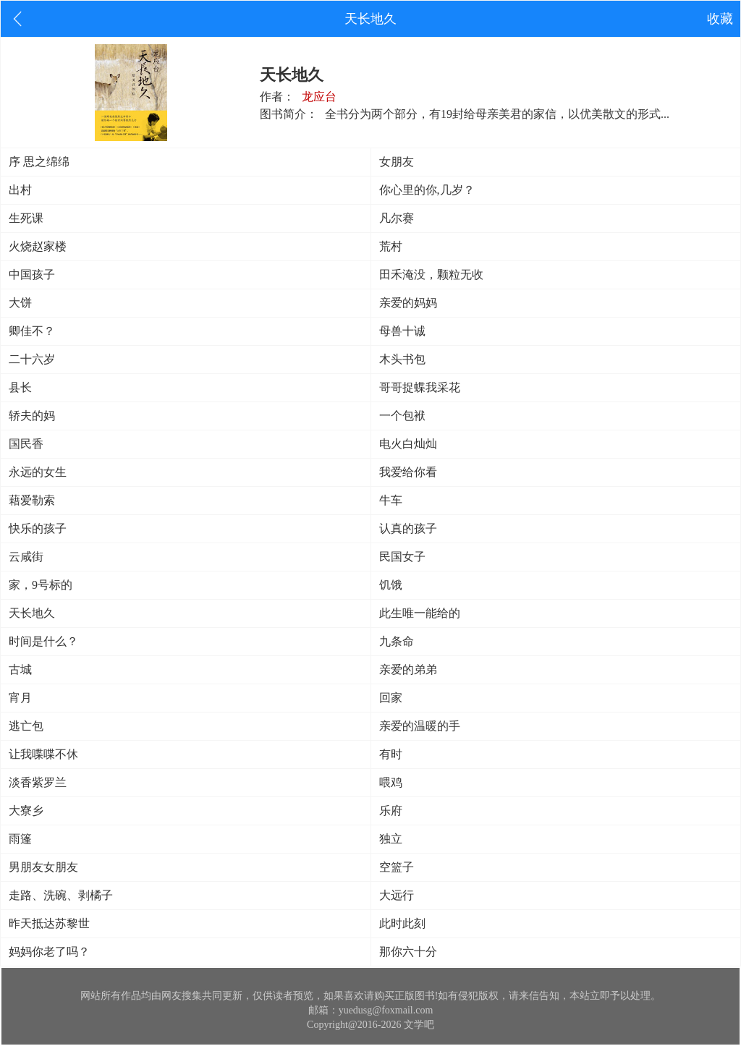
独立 (390, 839)
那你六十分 (408, 951)
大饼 (20, 303)
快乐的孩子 (38, 528)
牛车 (390, 500)
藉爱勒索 (32, 500)
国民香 (26, 444)
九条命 (396, 641)
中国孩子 (32, 274)
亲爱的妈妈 (408, 303)
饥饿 (390, 585)
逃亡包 (26, 726)
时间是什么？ (43, 641)
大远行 (396, 895)
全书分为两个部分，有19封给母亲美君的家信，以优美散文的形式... (497, 114)
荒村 (390, 246)
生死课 (26, 218)
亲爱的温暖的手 (419, 726)
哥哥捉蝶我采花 (419, 387)
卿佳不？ (32, 331)
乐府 (390, 810)
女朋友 (396, 162)
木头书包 (402, 359)
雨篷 (20, 839)
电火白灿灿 (408, 444)
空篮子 (396, 867)
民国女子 (402, 556)
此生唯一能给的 (419, 613)
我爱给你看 (408, 472)
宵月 (20, 698)
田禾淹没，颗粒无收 (431, 274)
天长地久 (32, 613)
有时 (390, 754)
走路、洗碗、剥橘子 (61, 895)
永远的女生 (38, 472)
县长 (20, 387)
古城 (20, 669)
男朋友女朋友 (43, 867)
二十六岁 (32, 359)
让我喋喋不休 (43, 754)
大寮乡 (26, 810)
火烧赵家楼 (38, 246)
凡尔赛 (396, 218)
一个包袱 (402, 415)
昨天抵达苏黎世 (49, 923)
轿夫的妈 (32, 415)
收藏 (720, 19)
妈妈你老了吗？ (49, 951)
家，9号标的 (40, 585)
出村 (20, 190)
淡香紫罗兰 (38, 782)
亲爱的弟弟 (408, 669)
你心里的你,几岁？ (427, 190)
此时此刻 (402, 923)
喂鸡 (390, 782)
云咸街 (26, 556)
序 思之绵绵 (39, 162)
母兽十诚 (402, 331)
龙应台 (319, 96)
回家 (390, 698)
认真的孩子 (408, 528)
